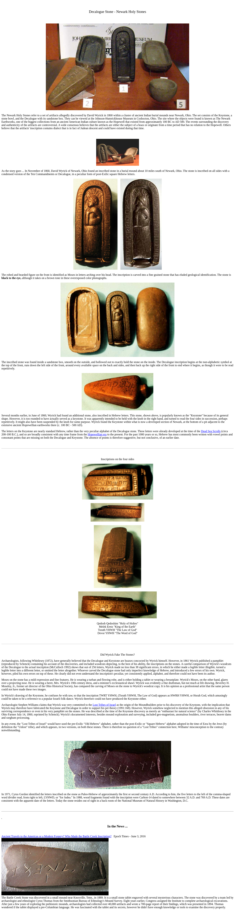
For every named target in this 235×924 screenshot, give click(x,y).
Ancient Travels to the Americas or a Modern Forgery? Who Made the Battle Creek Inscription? (56, 836)
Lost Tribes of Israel (104, 704)
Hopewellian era (97, 434)
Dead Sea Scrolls (210, 431)
